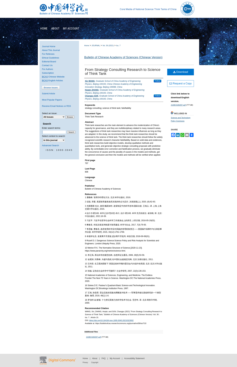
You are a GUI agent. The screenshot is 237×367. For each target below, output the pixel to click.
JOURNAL (96, 45)
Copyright (94, 362)
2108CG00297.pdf (93, 337)
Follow (157, 81)
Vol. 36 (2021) (108, 45)
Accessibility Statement (134, 358)
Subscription (48, 73)
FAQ (103, 358)
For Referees (48, 54)
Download (180, 72)
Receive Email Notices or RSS (56, 106)
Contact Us (47, 65)
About (94, 358)
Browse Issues (51, 87)
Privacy (85, 362)
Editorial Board (49, 61)
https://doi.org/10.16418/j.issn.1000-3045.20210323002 (111, 320)
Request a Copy (180, 83)
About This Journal (51, 50)
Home (86, 45)
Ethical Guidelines (50, 58)
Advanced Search (50, 145)
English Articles (52, 80)
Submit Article (48, 93)
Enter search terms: (51, 128)
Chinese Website (53, 76)
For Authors (47, 69)
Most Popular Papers (52, 100)
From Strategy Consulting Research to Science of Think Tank (122, 72)
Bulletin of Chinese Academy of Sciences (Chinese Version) (123, 57)
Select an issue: (49, 113)
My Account (115, 358)
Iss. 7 (118, 45)
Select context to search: (53, 136)
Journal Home (48, 46)
